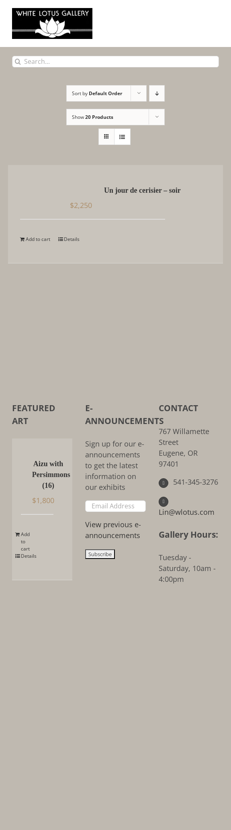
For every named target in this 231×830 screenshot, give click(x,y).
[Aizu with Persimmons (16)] (25, 465)
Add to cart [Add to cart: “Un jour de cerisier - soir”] (38, 239)
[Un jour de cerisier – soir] (39, 191)
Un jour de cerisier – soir (142, 190)
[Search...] (115, 61)
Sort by (97, 93)
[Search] (18, 61)
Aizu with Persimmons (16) (48, 474)
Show (92, 117)
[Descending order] (157, 93)
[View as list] (122, 137)
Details (72, 239)
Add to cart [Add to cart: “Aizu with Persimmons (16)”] (25, 541)
